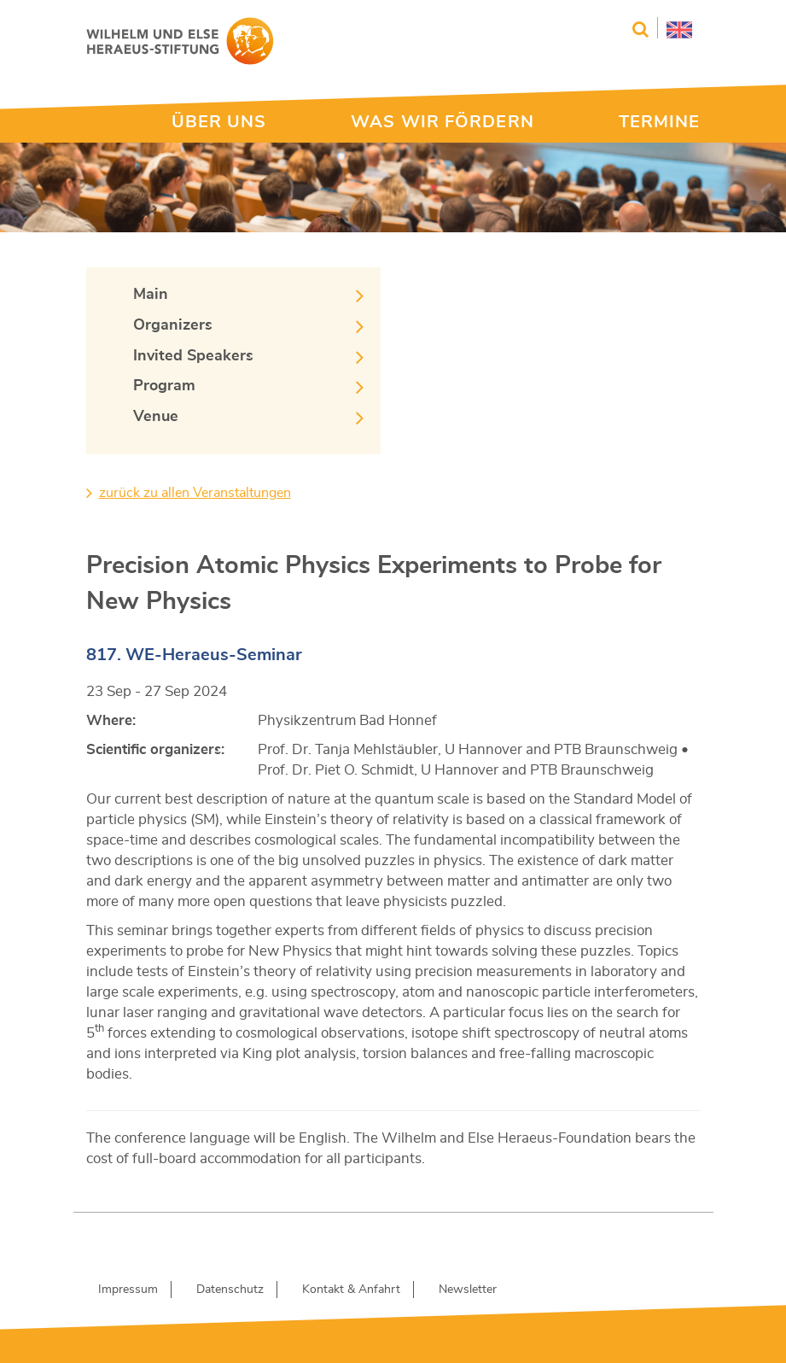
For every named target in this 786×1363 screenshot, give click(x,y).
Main (150, 294)
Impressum (128, 1290)
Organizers (173, 325)
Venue (155, 416)
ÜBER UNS (219, 122)
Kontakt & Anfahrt (351, 1290)
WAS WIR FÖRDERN (442, 122)
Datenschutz (230, 1290)
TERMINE (660, 122)
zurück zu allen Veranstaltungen (195, 493)
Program (164, 386)
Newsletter (468, 1290)
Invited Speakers (193, 356)
